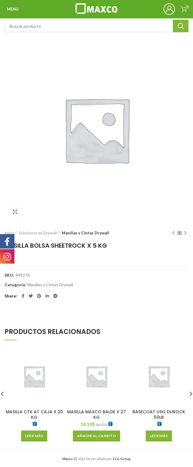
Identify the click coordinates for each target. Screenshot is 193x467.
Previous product (173, 233)
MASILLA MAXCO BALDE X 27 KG (96, 414)
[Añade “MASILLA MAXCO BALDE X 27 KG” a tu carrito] (96, 435)
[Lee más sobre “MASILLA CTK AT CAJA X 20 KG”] (34, 435)
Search (180, 26)
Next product (185, 233)
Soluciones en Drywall (38, 232)
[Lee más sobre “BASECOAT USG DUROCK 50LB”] (159, 435)
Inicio (9, 232)
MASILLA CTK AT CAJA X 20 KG (34, 414)
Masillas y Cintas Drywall (85, 232)
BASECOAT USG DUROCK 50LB (158, 414)
